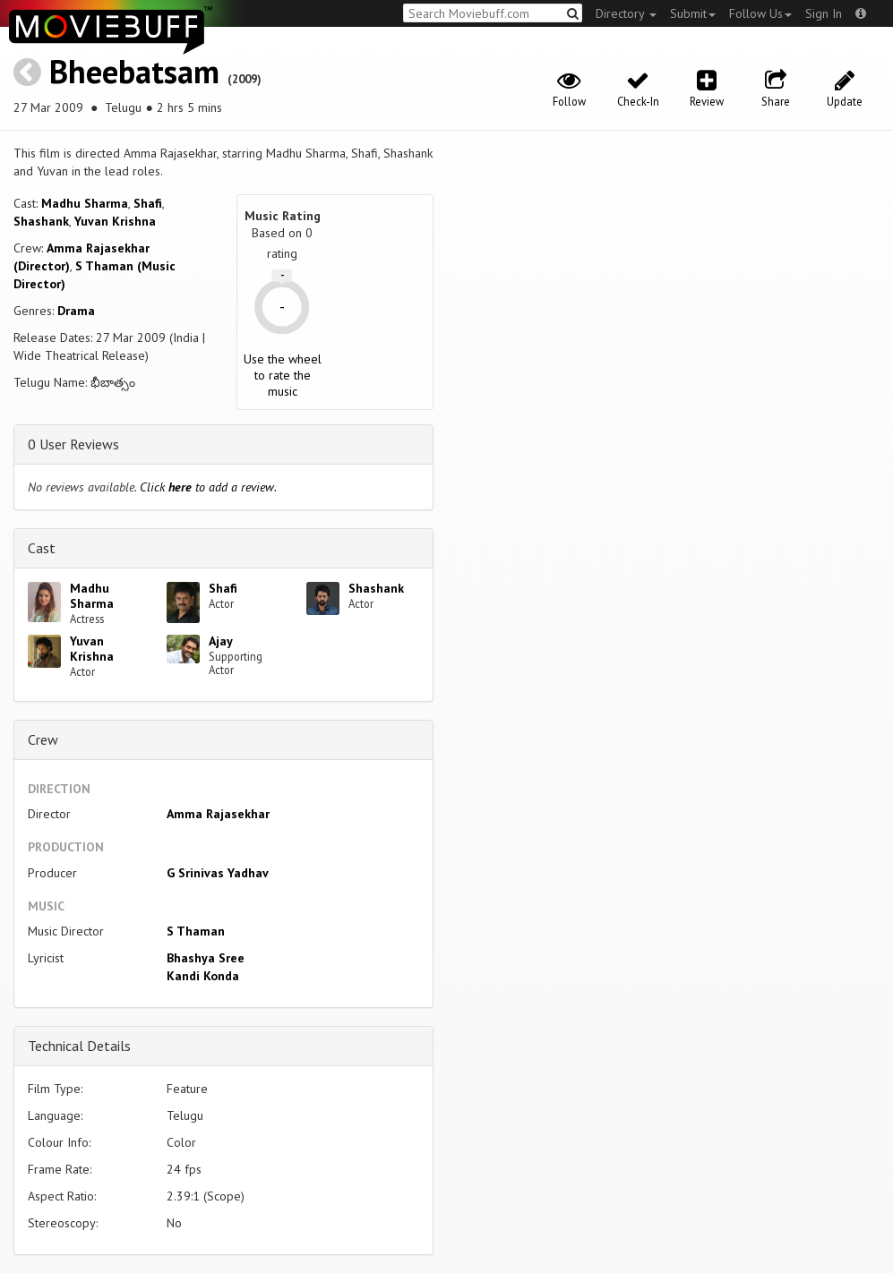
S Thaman (196, 931)
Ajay (221, 641)
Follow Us (760, 13)
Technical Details (79, 1046)
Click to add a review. (208, 487)
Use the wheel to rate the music (283, 375)
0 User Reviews (73, 444)
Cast (42, 548)
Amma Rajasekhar (218, 814)
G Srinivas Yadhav (218, 873)
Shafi (147, 203)
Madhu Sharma (84, 203)
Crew (43, 739)
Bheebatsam (134, 71)
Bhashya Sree (206, 958)
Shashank (41, 221)
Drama (76, 311)
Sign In (823, 13)
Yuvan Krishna (115, 221)
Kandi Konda (203, 976)
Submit (693, 13)
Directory (626, 13)
